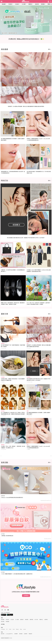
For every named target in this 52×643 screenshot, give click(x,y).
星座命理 (37, 4)
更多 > (49, 49)
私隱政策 (25, 633)
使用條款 (20, 633)
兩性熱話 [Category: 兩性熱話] (2, 410)
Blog (21, 629)
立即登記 (26, 595)
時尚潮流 (10, 4)
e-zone (24, 629)
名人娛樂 (23, 4)
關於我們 (2, 633)
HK (6, 629)
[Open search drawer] (51, 1)
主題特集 (46, 619)
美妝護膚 (3, 4)
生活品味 (17, 4)
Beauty (17, 629)
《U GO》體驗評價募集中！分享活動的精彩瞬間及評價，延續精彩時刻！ (17, 574)
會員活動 (2, 621)
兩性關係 (43, 4)
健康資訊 (30, 4)
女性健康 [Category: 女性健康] (2, 377)
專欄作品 (41, 619)
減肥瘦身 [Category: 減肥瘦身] (2, 343)
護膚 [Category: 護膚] (27, 410)
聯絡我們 (30, 633)
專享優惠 (7, 621)
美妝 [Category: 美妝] (27, 444)
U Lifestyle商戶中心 (9, 633)
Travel (10, 629)
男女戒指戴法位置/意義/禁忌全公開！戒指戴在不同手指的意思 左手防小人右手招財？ (26, 237)
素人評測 (36, 619)
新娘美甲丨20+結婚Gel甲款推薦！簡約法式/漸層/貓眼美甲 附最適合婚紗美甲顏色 (26, 106)
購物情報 (49, 4)
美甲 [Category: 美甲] (27, 343)
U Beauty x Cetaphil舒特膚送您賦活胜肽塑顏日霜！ (12, 497)
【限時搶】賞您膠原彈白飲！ (7, 535)
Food (13, 629)
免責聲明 (16, 633)
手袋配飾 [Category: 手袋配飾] (28, 377)
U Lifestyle (3, 629)
